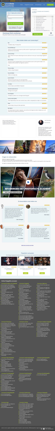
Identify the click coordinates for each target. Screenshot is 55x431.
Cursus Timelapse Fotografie (25, 308)
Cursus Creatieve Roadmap (42, 328)
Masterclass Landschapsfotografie (26, 359)
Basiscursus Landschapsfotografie (26, 360)
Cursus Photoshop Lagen (6, 332)
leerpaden (20, 427)
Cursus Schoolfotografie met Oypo (26, 396)
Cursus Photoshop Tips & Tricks (7, 345)
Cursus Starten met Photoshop (7, 323)
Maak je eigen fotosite (42, 268)
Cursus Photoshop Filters (6, 344)
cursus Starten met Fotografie (25, 268)
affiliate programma (32, 427)
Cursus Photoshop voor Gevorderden (6, 330)
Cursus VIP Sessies (23, 419)
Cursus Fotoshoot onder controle (8, 380)
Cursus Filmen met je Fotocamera (44, 394)
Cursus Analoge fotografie (42, 334)
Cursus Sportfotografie (24, 293)
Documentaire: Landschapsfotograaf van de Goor (26, 369)
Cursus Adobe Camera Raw (6, 331)
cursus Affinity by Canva (9, 268)
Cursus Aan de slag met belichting (8, 287)
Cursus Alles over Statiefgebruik (7, 304)
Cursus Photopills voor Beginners (8, 403)
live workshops (38, 4)
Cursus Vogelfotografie (41, 359)
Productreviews (22, 413)
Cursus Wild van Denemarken (7, 371)
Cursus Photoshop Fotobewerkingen (5, 347)
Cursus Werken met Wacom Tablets (26, 403)
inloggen (52, 1)
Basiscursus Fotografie (6, 298)
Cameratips (34, 9)
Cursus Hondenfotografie (42, 360)
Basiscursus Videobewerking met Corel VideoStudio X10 (44, 399)
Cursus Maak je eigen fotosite (25, 422)
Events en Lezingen (23, 420)
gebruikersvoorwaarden (47, 427)
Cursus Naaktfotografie (6, 386)
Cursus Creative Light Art (42, 336)
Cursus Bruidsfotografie (42, 374)
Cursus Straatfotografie (24, 289)
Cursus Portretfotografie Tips (7, 374)
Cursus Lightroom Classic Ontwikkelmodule (42, 295)
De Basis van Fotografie (43, 11)
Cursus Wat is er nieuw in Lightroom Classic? (42, 309)
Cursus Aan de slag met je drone (25, 407)
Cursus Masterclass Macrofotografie (5, 362)
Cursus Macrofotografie (6, 365)
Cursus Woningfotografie (6, 395)
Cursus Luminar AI (23, 325)
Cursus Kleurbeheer (23, 296)
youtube (40, 427)
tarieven (38, 1)
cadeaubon (13, 427)
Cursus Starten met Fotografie (7, 285)
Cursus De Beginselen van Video (43, 395)
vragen (37, 427)
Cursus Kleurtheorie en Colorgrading (6, 327)
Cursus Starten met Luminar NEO (26, 323)
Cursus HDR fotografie (23, 300)
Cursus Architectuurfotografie (25, 286)
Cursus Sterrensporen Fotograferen (23, 364)
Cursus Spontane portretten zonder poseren (7, 385)
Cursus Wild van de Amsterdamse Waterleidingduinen (8, 369)
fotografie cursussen (29, 4)
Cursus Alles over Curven (6, 349)
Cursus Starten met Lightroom (43, 287)
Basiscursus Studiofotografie (25, 378)
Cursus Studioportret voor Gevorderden (24, 376)
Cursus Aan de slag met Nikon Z (25, 315)
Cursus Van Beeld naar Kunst (43, 324)
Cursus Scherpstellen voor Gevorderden (6, 289)
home (21, 4)
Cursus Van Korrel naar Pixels (25, 306)
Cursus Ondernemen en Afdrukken (26, 395)
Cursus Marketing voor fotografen (26, 394)
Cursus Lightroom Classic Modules (44, 291)
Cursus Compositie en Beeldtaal (7, 296)
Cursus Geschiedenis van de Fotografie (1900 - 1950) (7, 295)
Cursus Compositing (5, 343)
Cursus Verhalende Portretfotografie (5, 382)
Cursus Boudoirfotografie (6, 377)
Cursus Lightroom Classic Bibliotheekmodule (42, 304)
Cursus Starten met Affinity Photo (26, 411)
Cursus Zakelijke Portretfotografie (8, 388)
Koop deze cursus (37, 34)
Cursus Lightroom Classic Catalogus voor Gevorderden (43, 302)
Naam (9, 14)
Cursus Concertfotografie (24, 285)
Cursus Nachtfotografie (24, 302)
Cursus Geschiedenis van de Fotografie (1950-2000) (7, 302)
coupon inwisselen (25, 427)
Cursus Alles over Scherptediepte (8, 286)
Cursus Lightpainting (41, 335)
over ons (43, 1)
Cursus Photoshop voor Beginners (8, 324)
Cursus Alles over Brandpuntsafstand (5, 300)
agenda (9, 427)
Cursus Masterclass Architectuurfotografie (23, 295)
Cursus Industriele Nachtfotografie (26, 318)
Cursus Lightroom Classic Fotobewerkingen (42, 300)
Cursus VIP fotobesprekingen (7, 407)
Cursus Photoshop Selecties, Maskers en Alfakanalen (7, 337)
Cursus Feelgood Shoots (6, 389)
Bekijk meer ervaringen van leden (27, 245)
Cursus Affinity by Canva (24, 412)
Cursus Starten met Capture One (26, 405)
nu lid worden (50, 4)
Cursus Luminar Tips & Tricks (25, 324)
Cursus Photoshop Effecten (6, 350)
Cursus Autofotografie (5, 394)
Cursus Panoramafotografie (25, 301)
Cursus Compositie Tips (24, 312)
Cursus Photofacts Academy (25, 421)
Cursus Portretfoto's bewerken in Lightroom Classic (44, 293)
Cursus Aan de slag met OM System (26, 317)
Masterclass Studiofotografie (25, 374)
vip (44, 4)
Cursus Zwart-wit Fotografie (42, 332)
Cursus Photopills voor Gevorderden (6, 405)
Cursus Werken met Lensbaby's (43, 329)
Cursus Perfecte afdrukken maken (26, 406)
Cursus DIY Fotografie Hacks (25, 319)
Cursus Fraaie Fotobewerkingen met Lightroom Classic (43, 307)
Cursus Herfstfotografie (6, 364)
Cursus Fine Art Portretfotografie (8, 390)
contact (47, 1)
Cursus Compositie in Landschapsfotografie (23, 367)
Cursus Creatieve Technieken (43, 323)
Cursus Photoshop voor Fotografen (8, 325)
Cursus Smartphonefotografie (25, 307)
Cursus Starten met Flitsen (6, 376)
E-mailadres (10, 18)
